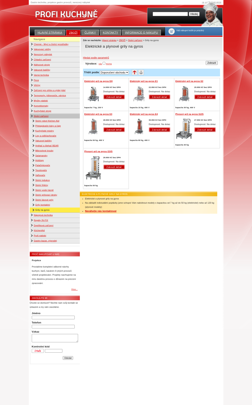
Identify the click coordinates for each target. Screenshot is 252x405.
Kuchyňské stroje (42, 111)
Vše (100, 64)
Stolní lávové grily (44, 200)
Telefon (36, 322)
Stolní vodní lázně (44, 190)
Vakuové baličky (42, 70)
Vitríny (37, 85)
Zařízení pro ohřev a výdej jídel (50, 90)
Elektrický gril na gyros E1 (144, 81)
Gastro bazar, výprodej (45, 241)
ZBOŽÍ (73, 32)
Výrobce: (93, 63)
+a (203, 2)
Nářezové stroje (42, 64)
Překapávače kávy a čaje (48, 126)
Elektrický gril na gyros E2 (189, 81)
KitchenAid (39, 230)
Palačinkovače (42, 165)
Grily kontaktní (42, 205)
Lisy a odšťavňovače (45, 136)
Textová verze (214, 2)
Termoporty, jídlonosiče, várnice (50, 95)
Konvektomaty (41, 106)
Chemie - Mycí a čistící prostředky (51, 44)
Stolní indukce (42, 180)
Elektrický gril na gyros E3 (98, 114)
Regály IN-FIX (41, 220)
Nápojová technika (43, 215)
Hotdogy (39, 160)
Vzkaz (35, 331)
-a (206, 2)
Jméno (36, 313)
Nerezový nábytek (43, 54)
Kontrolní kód (41, 346)
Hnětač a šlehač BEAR (47, 145)
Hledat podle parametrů (96, 57)
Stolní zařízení (41, 116)
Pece (36, 80)
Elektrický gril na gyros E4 (144, 114)
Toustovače (41, 170)
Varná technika (41, 75)
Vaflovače (40, 175)
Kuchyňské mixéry (44, 131)
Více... (74, 289)
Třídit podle (91, 72)
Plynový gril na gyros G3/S (98, 151)
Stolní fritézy (41, 185)
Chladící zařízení (42, 59)
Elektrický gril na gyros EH (98, 81)
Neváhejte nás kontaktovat (100, 211)
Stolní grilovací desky (46, 195)
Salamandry (41, 155)
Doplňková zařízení (43, 225)
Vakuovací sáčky (42, 49)
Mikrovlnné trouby (44, 150)
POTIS (109, 64)
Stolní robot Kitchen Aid (47, 121)
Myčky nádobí (41, 100)
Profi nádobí (40, 235)
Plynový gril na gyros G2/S (189, 114)
